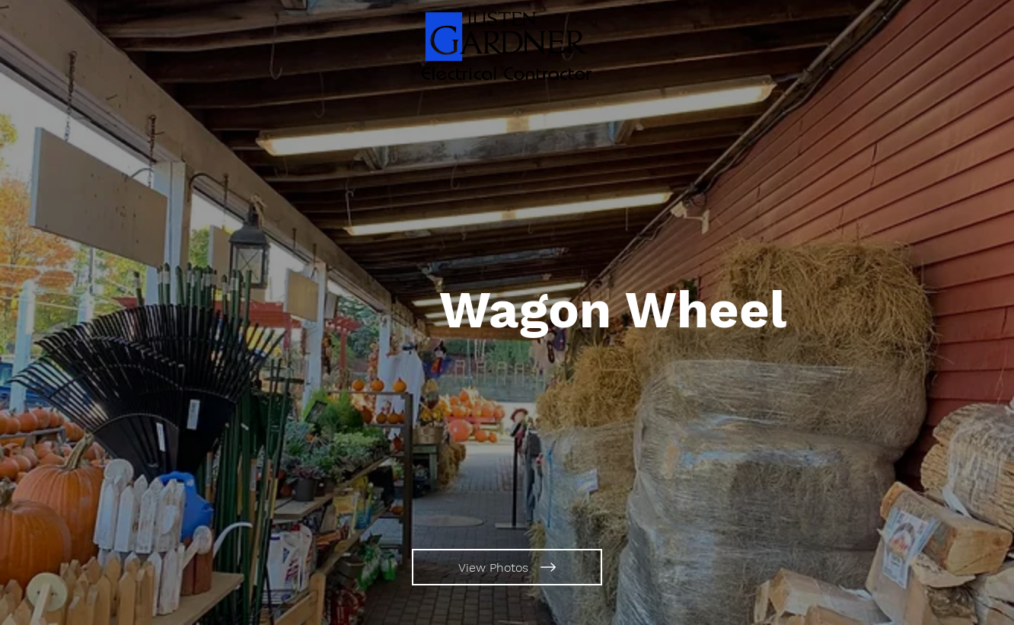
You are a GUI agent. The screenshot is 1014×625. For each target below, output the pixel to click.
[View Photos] (507, 567)
